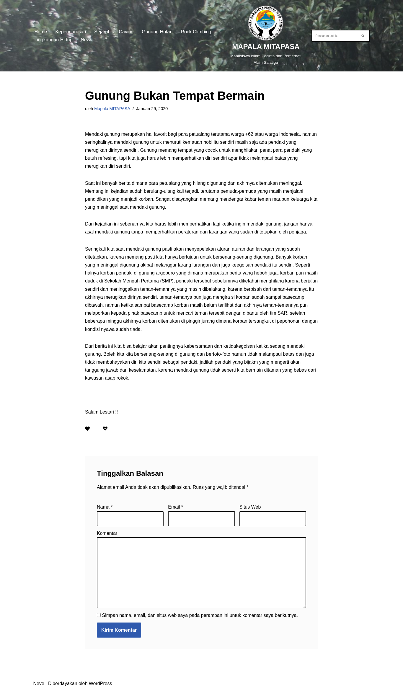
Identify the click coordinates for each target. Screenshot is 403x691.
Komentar (107, 533)
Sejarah (102, 31)
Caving (126, 31)
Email (175, 506)
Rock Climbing (196, 31)
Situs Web (250, 506)
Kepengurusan (70, 31)
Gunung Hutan (157, 31)
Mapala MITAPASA (112, 108)
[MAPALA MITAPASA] (265, 35)
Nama (104, 506)
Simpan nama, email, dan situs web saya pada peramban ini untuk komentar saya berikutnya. (200, 615)
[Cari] (334, 36)
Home (41, 31)
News (87, 39)
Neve (38, 683)
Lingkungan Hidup (54, 39)
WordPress (100, 683)
